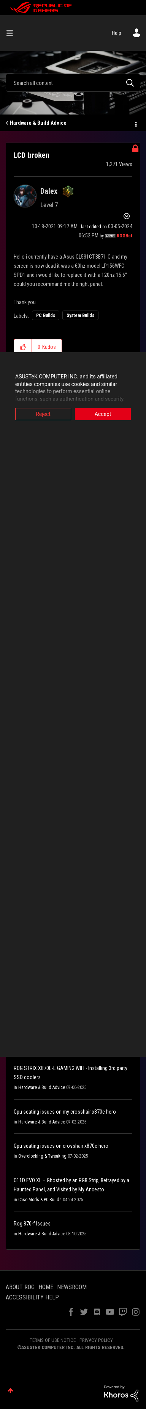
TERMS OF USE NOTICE (53, 1340)
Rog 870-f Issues (32, 1224)
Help (116, 33)
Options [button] (135, 123)
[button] (23, 347)
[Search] (73, 83)
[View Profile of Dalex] (48, 191)
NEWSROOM (72, 1287)
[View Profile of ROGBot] (124, 235)
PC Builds (45, 315)
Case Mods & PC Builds (40, 1199)
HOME (45, 1287)
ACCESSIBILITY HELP (32, 1297)
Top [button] (10, 1390)
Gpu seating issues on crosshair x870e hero (61, 1146)
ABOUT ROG (20, 1287)
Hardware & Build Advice (38, 123)
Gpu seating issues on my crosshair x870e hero (65, 1112)
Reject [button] (43, 414)
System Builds (80, 315)
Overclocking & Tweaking (42, 1156)
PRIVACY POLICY (96, 1340)
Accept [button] (103, 414)
